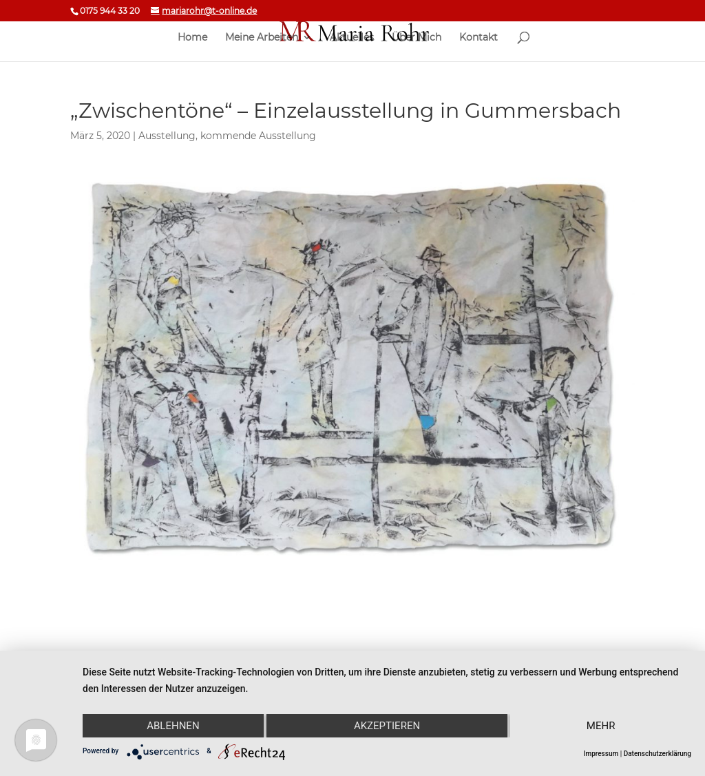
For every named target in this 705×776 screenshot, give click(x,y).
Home (192, 37)
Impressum (601, 753)
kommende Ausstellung (258, 135)
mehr (601, 726)
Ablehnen (173, 726)
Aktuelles (352, 37)
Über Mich (416, 37)
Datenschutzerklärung (657, 753)
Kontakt (478, 37)
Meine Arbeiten (261, 37)
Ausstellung (167, 135)
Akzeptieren (387, 726)
